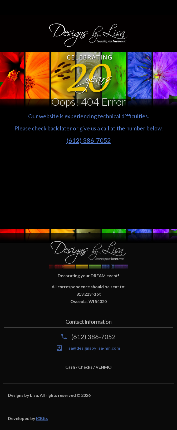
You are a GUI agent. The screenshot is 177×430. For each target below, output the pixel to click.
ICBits (42, 418)
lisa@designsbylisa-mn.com (93, 347)
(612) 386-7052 (88, 140)
